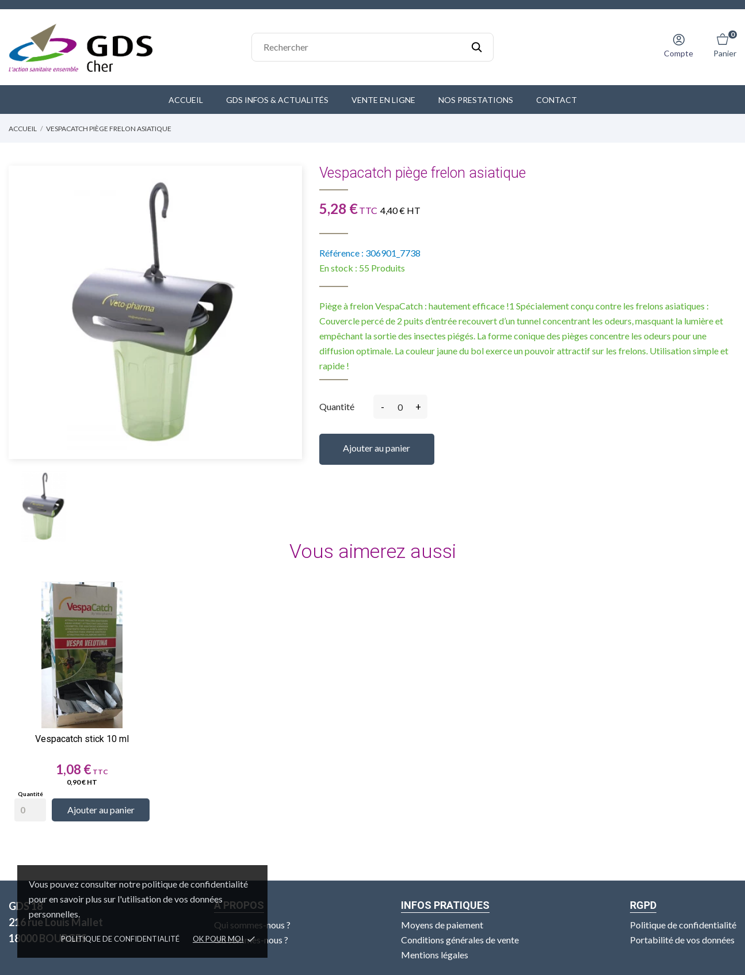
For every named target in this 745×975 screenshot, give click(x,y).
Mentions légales (434, 954)
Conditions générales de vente (460, 939)
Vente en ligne (383, 100)
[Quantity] (30, 809)
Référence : (341, 252)
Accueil (186, 100)
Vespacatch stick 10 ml (82, 738)
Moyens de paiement (442, 924)
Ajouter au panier (376, 447)
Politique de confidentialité (120, 938)
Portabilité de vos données (682, 939)
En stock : (338, 267)
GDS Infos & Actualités (277, 100)
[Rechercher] (372, 47)
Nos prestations (475, 100)
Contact (556, 100)
